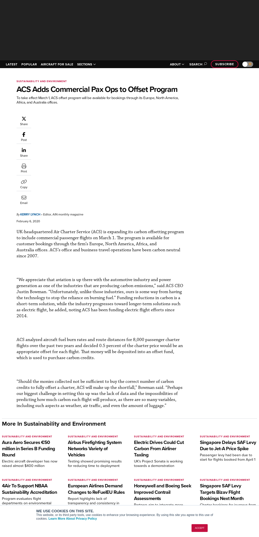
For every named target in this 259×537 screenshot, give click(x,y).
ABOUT (177, 64)
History (205, 486)
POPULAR (29, 64)
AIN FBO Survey (17, 475)
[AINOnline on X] (18, 457)
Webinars (141, 496)
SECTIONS (86, 64)
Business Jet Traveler (21, 491)
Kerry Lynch (54, 118)
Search (197, 64)
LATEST (12, 64)
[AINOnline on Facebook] (3, 457)
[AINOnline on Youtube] (10, 457)
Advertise (209, 496)
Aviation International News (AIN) (28, 480)
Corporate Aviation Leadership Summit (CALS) (29, 503)
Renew (74, 486)
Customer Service (81, 480)
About (204, 475)
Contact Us (208, 491)
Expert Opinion (145, 480)
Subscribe (224, 64)
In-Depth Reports (146, 486)
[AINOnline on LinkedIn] (26, 457)
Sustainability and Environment (42, 81)
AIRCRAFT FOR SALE (57, 64)
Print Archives (144, 475)
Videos (140, 491)
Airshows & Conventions (151, 501)
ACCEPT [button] (199, 528)
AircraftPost (15, 486)
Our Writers (208, 480)
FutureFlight (12, 496)
